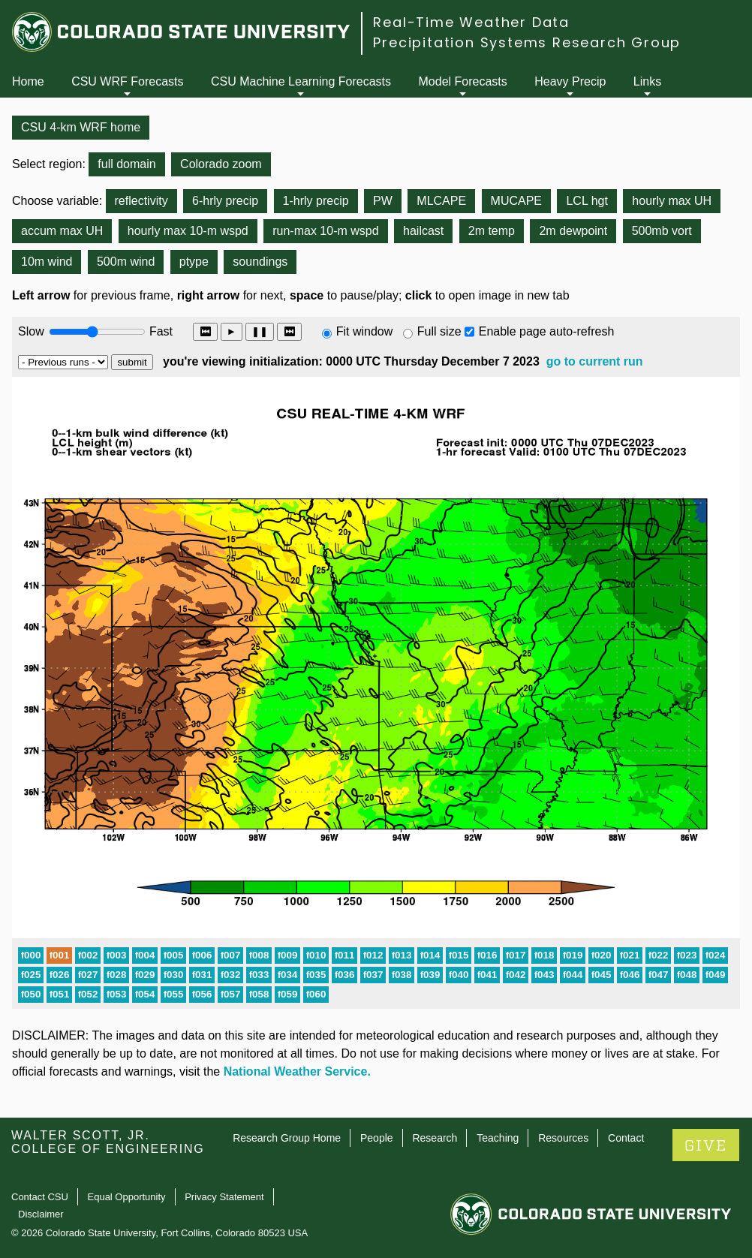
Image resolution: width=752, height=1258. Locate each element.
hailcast (423, 230)
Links (647, 81)
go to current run (594, 361)
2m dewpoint (573, 230)
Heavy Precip (570, 81)
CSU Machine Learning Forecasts (301, 81)
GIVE (705, 1145)
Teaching (498, 1138)
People (376, 1138)
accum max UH (62, 230)
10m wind (46, 261)
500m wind (126, 261)
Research (434, 1138)
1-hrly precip (316, 200)
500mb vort (662, 230)
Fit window (364, 331)
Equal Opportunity (127, 1196)
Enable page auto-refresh (547, 331)
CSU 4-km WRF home (80, 127)
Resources (563, 1138)
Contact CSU (39, 1196)
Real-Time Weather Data (471, 22)
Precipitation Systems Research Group (527, 42)
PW (383, 200)
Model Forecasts (463, 81)
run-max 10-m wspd (325, 230)
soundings (260, 261)
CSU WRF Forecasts (127, 81)
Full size (439, 331)
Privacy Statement (224, 1196)
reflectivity (141, 200)
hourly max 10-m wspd (188, 230)
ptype (194, 261)
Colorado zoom (221, 164)
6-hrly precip (225, 200)
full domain (126, 164)
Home (28, 81)
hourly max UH (671, 200)
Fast (160, 331)
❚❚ (259, 331)
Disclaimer (41, 1214)
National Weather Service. (297, 1071)
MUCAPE (516, 200)
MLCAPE (441, 200)
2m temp (491, 230)
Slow (31, 331)
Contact (626, 1138)
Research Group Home (287, 1138)
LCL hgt (586, 200)
